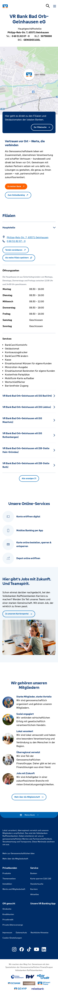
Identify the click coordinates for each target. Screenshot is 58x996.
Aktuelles (34, 894)
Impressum (7, 932)
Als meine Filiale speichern (18, 257)
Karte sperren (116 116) (40, 878)
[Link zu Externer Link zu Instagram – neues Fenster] (14, 949)
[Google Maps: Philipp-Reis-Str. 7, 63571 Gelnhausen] (27, 237)
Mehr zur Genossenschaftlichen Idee (18, 853)
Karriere (34, 889)
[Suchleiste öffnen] (47, 5)
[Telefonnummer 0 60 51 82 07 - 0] (16, 241)
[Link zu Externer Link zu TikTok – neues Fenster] (29, 949)
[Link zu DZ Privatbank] (29, 983)
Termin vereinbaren (15, 250)
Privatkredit (7, 919)
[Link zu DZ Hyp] (20, 989)
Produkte (6, 873)
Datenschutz (21, 932)
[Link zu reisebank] (38, 989)
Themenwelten (9, 878)
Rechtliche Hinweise (39, 932)
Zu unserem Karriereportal (18, 614)
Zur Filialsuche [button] (42, 127)
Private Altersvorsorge (12, 925)
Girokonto (6, 909)
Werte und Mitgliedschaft (13, 889)
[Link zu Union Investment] (17, 977)
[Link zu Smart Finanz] (44, 983)
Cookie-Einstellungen (12, 938)
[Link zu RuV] (30, 976)
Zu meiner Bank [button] (16, 186)
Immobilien (7, 884)
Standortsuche (36, 884)
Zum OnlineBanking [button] (18, 195)
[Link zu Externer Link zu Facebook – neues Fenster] (21, 949)
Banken (33, 873)
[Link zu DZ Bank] (14, 983)
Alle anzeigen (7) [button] (29, 478)
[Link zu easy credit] (43, 976)
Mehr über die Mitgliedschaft (29, 797)
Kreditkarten (8, 914)
